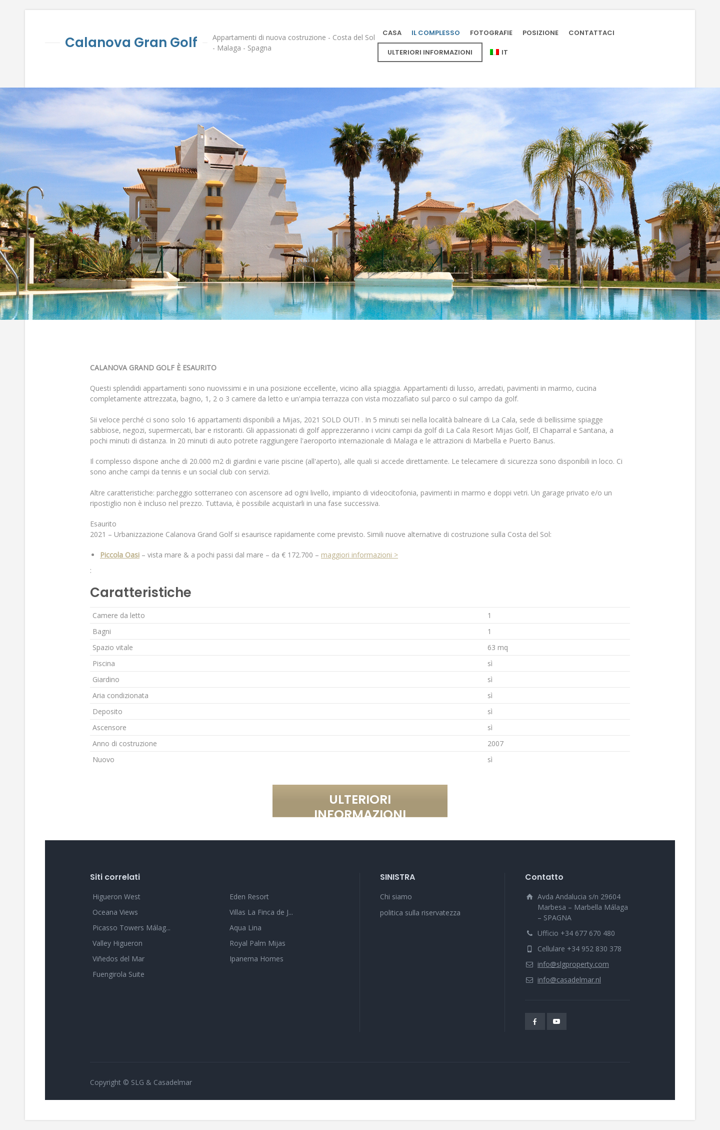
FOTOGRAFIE (491, 33)
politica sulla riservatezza (420, 912)
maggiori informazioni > (359, 554)
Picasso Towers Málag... (131, 927)
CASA (392, 33)
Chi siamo (396, 896)
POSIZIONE (540, 33)
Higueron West (116, 896)
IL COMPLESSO (436, 33)
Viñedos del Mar (118, 958)
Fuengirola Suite (118, 974)
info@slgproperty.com (573, 964)
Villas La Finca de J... (261, 912)
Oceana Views (115, 912)
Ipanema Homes (257, 958)
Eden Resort (249, 896)
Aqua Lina (246, 927)
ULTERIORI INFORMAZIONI (430, 52)
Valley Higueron (117, 943)
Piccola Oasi (120, 554)
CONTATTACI (591, 33)
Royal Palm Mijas (258, 943)
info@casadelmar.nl (569, 979)
